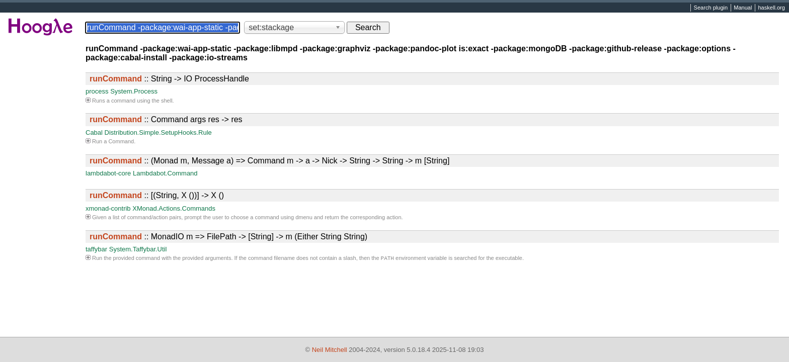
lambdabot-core (108, 173)
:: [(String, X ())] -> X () (157, 195)
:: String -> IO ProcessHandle (169, 78)
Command (121, 141)
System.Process (133, 91)
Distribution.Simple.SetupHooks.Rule (158, 132)
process (97, 91)
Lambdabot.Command (165, 173)
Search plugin (711, 8)
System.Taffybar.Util (138, 249)
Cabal (94, 132)
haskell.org (771, 8)
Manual (743, 8)
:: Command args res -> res (166, 119)
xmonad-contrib (108, 208)
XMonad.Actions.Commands (173, 208)
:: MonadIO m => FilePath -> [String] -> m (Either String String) (228, 236)
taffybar (96, 249)
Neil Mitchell (329, 349)
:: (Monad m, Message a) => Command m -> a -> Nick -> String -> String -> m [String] (269, 160)
